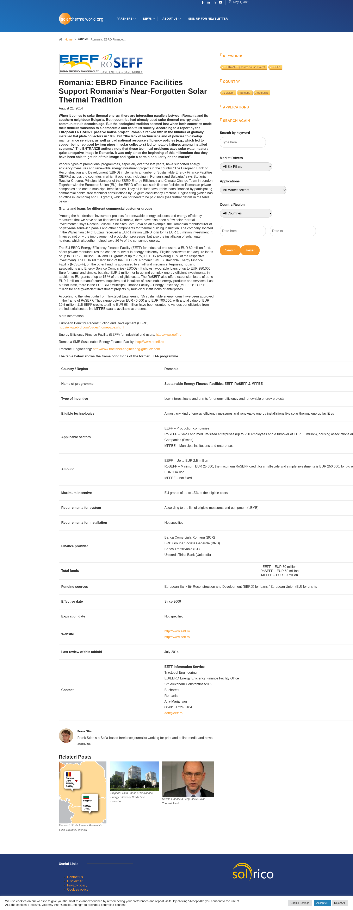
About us (170, 18)
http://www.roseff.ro (149, 342)
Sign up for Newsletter (208, 18)
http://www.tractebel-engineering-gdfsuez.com (126, 349)
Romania (262, 92)
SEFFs (276, 67)
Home (68, 39)
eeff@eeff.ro (173, 713)
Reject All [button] (339, 902)
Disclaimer (75, 881)
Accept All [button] (322, 902)
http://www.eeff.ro (168, 334)
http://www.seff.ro (177, 637)
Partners (125, 18)
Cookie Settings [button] (300, 902)
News (148, 18)
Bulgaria (245, 92)
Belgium (229, 92)
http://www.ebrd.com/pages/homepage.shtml (91, 327)
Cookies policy (77, 889)
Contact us (75, 877)
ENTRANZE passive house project (244, 67)
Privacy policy (77, 885)
